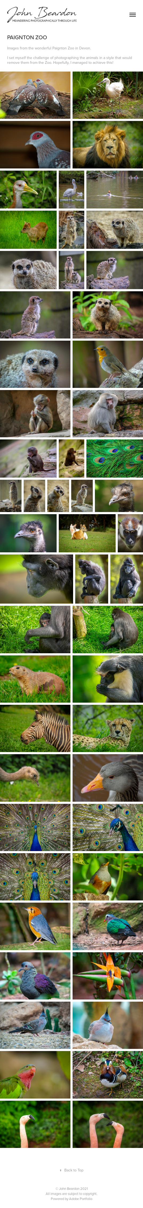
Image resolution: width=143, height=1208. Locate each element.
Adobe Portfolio (80, 1198)
